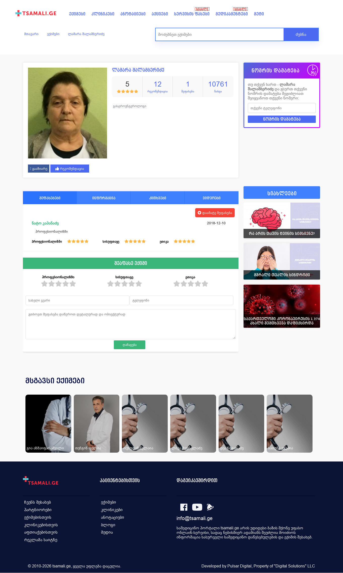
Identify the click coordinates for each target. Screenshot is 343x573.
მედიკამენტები (232, 14)
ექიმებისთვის (37, 517)
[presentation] (309, 387)
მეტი (259, 14)
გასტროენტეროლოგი (129, 106)
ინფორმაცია (103, 198)
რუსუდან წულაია (138, 448)
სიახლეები (282, 193)
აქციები (160, 14)
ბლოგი (108, 525)
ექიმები (77, 14)
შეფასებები (49, 198)
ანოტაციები (133, 14)
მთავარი (31, 34)
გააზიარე (38, 169)
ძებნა (301, 34)
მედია (107, 532)
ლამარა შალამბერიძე (86, 34)
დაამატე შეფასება (215, 213)
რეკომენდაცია (69, 169)
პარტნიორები (38, 509)
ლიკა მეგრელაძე (187, 448)
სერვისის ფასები (192, 14)
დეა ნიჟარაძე (232, 448)
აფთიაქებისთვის (41, 532)
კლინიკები (102, 14)
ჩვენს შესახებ (37, 502)
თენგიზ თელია (88, 448)
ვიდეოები (212, 198)
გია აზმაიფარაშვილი (45, 448)
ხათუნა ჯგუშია (280, 448)
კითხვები (157, 198)
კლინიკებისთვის (41, 525)
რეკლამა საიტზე (40, 540)
